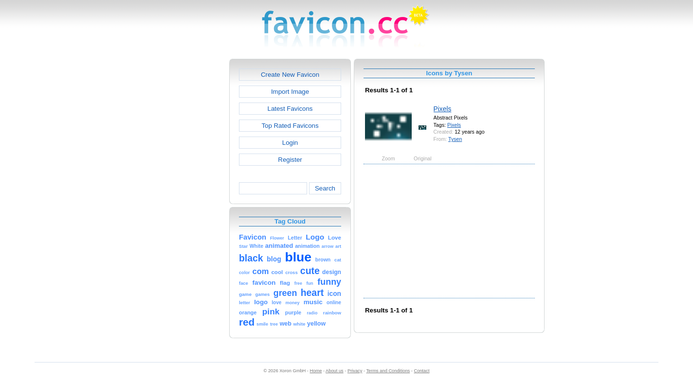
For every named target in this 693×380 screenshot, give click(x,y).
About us (335, 370)
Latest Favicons (290, 108)
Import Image (290, 91)
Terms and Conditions (388, 370)
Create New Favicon (290, 74)
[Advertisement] (187, 204)
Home (316, 370)
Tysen (455, 139)
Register (290, 159)
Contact (422, 370)
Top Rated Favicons (289, 125)
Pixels (443, 109)
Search (325, 188)
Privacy (354, 370)
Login (290, 142)
